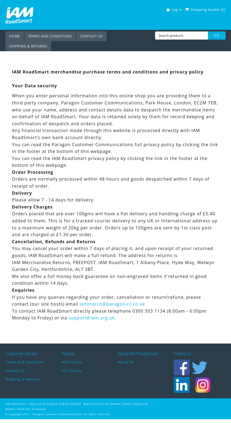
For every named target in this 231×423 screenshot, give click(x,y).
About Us (126, 362)
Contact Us (91, 36)
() (223, 9)
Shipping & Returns (28, 46)
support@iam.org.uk (92, 318)
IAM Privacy (72, 362)
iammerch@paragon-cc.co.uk (112, 304)
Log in (176, 9)
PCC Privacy (72, 370)
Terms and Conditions (50, 36)
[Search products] (181, 35)
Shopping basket (205, 9)
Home (14, 36)
